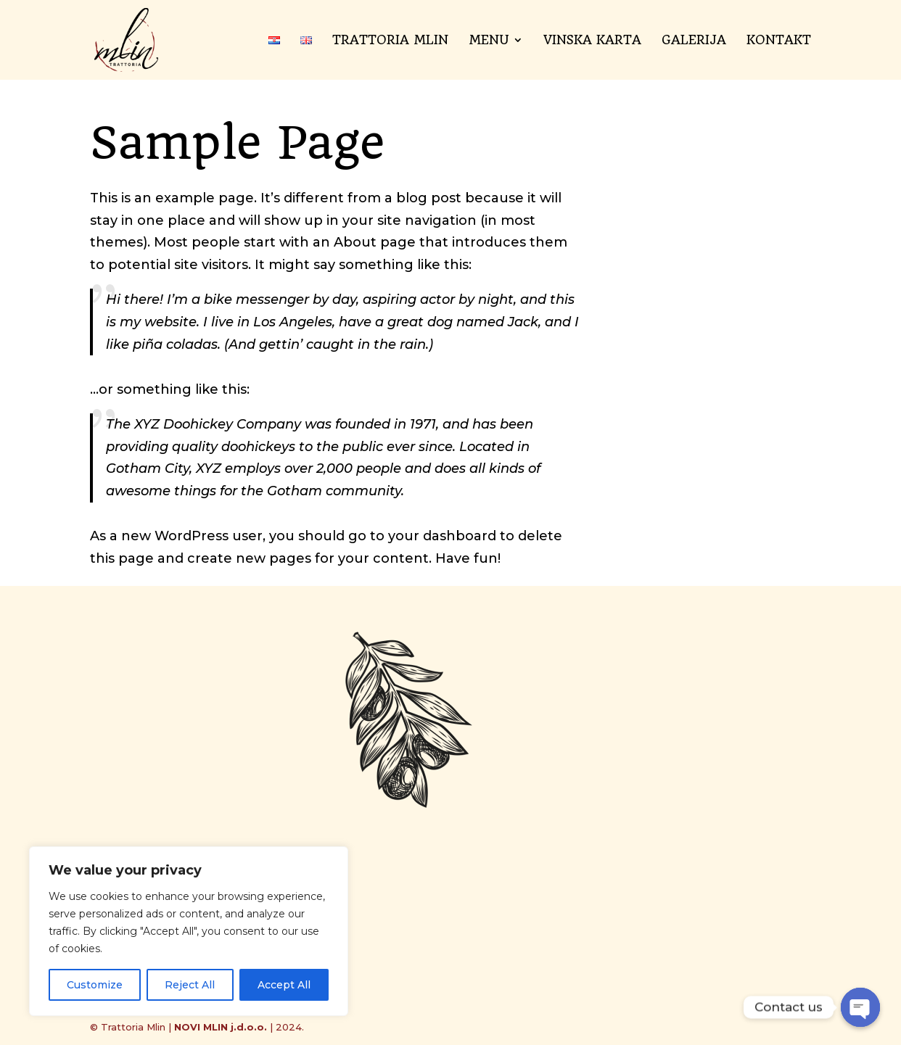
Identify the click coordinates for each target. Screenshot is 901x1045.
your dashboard (442, 536)
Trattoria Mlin (390, 41)
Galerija (694, 41)
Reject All (190, 984)
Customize (95, 984)
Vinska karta (592, 41)
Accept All (284, 984)
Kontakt (778, 41)
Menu (489, 41)
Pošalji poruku (675, 928)
